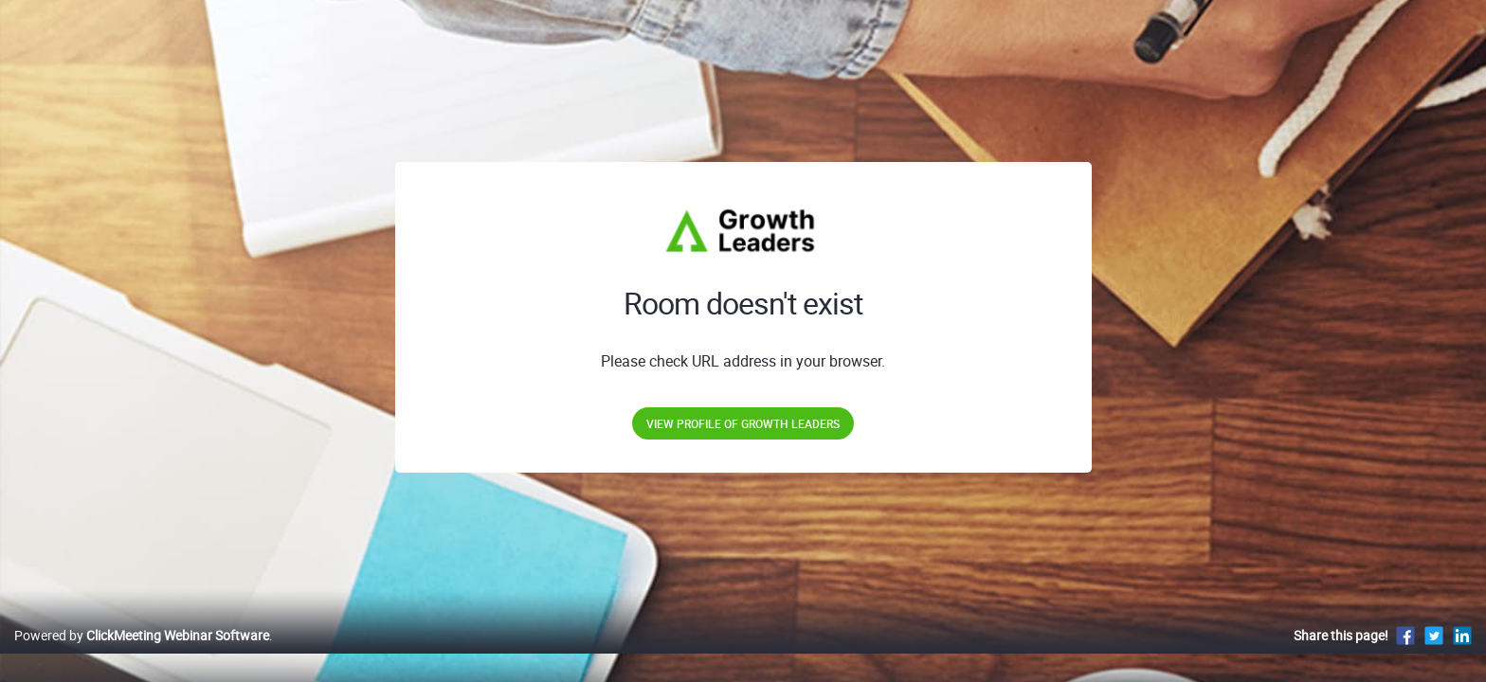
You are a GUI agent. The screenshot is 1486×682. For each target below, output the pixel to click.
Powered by (141, 655)
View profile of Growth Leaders (743, 423)
